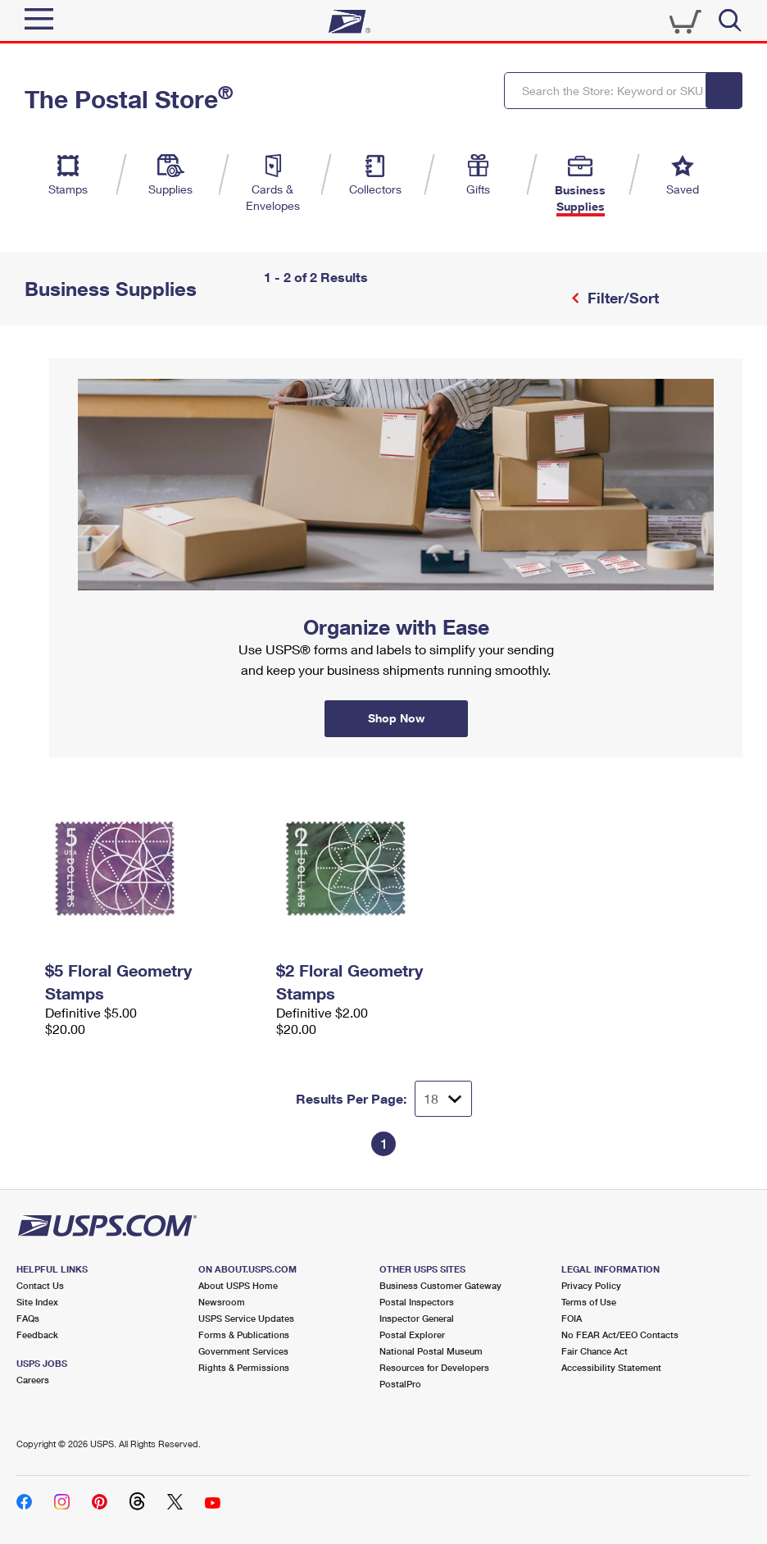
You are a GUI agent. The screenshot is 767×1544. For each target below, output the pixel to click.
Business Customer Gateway (440, 1285)
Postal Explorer (412, 1334)
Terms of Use (588, 1301)
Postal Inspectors (416, 1301)
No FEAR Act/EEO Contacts (619, 1334)
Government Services (243, 1351)
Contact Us (40, 1285)
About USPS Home (238, 1285)
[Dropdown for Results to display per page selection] (443, 1099)
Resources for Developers (434, 1367)
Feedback (37, 1334)
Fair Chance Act (594, 1351)
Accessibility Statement (611, 1367)
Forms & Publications (243, 1334)
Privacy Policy (591, 1285)
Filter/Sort (621, 298)
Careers (32, 1379)
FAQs (27, 1318)
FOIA (571, 1318)
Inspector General (416, 1318)
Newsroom (221, 1301)
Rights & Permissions (243, 1367)
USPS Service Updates (246, 1318)
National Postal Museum (431, 1351)
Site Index (37, 1301)
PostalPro (400, 1383)
